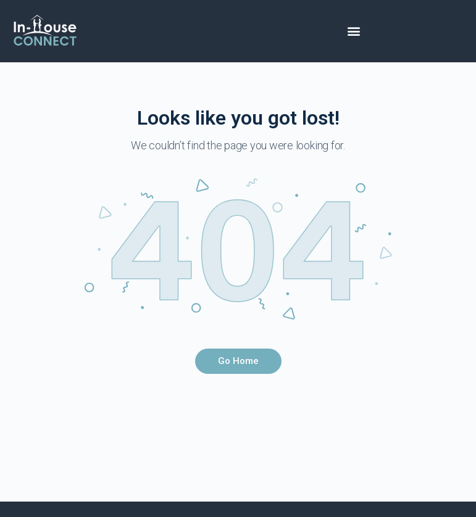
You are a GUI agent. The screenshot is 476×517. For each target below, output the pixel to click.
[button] (354, 31)
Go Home (238, 360)
